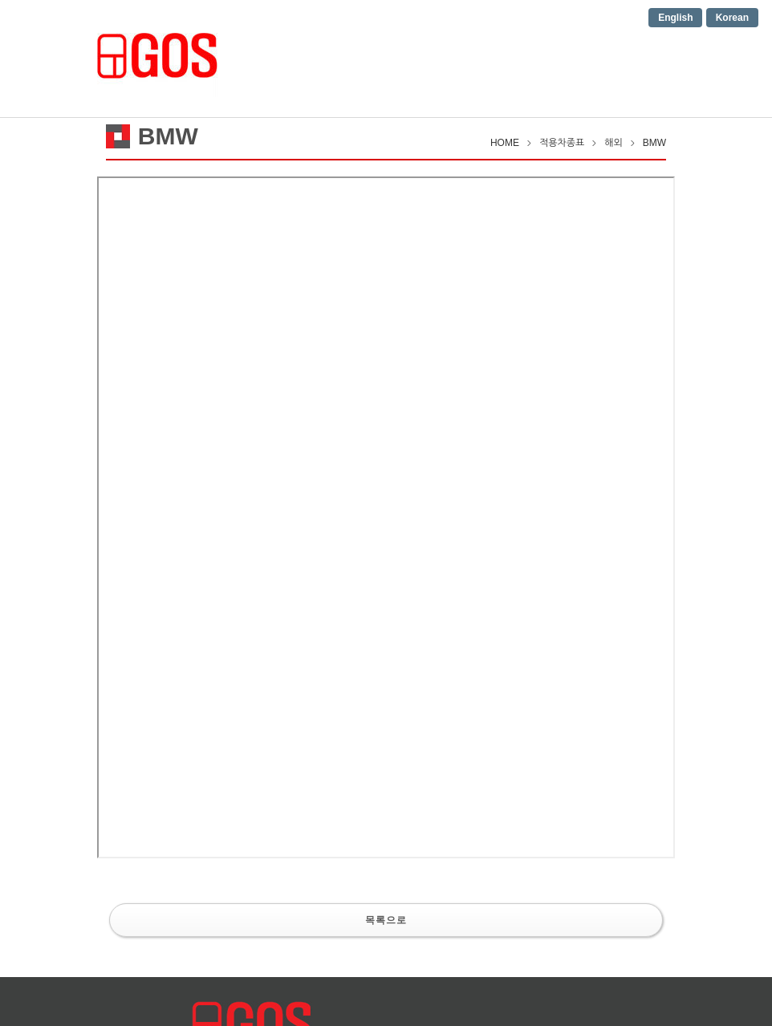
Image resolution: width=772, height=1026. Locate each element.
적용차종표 (483, 58)
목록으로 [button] (386, 920)
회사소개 (331, 58)
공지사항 (651, 58)
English (675, 17)
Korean (732, 17)
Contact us (570, 58)
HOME (264, 58)
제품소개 (404, 58)
